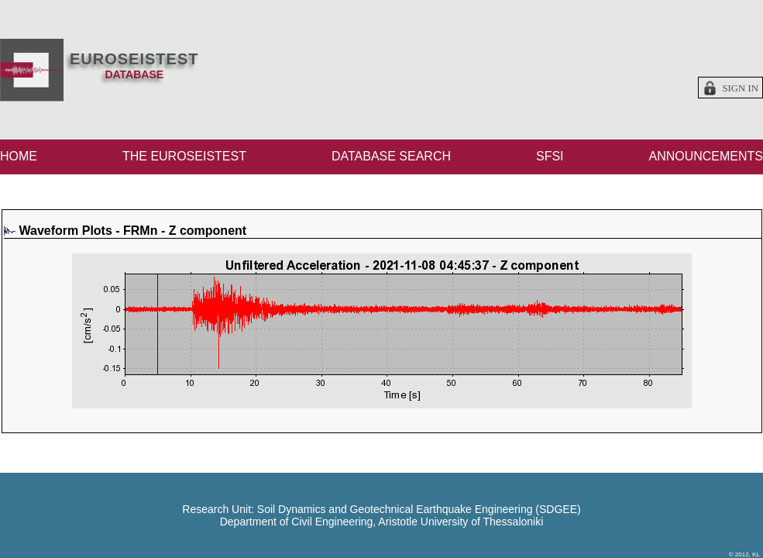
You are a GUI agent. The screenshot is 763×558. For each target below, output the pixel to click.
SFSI (550, 156)
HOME (18, 156)
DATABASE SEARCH (391, 156)
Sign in (740, 88)
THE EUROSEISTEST (184, 156)
